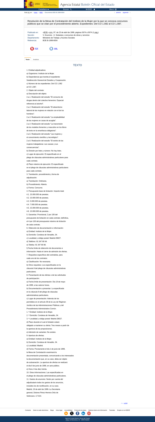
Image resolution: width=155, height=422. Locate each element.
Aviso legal (59, 410)
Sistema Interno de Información (97, 410)
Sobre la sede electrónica (40, 410)
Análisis (36, 59)
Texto (28, 59)
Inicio (35, 12)
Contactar (28, 410)
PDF (36, 49)
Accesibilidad (68, 410)
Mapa (52, 410)
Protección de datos (80, 410)
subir (126, 403)
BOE (41, 12)
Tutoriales (112, 410)
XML (56, 49)
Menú (113, 9)
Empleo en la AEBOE (123, 410)
